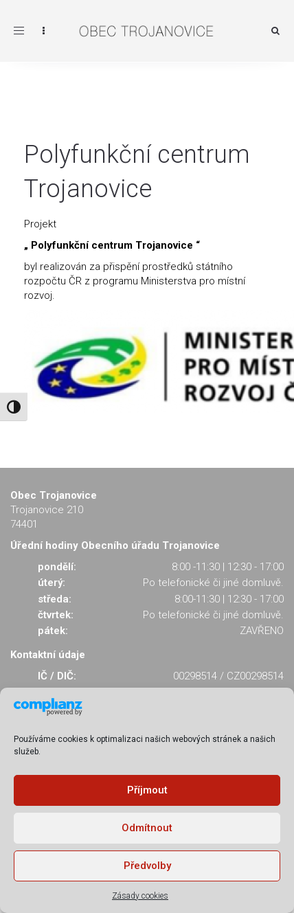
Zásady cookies (140, 896)
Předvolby (147, 865)
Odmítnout (147, 828)
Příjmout (147, 790)
